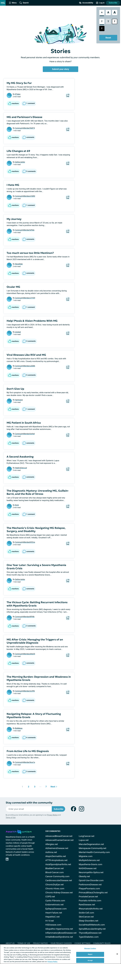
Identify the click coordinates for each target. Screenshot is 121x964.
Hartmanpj (19, 400)
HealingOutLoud (21, 468)
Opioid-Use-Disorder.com (91, 880)
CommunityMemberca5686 (25, 366)
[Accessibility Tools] (86, 3)
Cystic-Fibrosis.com (55, 900)
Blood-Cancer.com (54, 872)
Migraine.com (86, 856)
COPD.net (50, 896)
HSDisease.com (53, 924)
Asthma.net (51, 852)
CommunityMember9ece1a (25, 762)
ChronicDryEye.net (54, 884)
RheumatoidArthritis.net (91, 908)
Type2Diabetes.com (89, 936)
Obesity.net (84, 876)
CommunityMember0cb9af (25, 434)
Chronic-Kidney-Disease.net (59, 892)
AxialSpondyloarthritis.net (58, 864)
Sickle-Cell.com (86, 912)
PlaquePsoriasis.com (89, 888)
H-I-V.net (49, 920)
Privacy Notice (52, 815)
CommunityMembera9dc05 (25, 654)
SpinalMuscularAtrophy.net (92, 928)
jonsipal (18, 332)
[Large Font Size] (108, 12)
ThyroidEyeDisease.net (90, 932)
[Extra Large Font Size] (114, 12)
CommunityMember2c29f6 (25, 691)
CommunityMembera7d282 (25, 196)
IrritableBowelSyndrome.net (59, 936)
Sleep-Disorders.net (88, 920)
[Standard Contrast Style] (101, 21)
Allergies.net (51, 844)
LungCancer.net (86, 836)
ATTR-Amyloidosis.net (56, 860)
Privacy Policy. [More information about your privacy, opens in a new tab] (53, 961)
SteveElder (19, 264)
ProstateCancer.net (88, 896)
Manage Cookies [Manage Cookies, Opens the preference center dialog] (90, 948)
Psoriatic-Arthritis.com (90, 900)
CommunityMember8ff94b (25, 617)
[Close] (117, 954)
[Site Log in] (100, 3)
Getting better (20, 162)
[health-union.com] (19, 831)
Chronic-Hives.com (54, 888)
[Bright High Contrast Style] (114, 21)
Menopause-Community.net (92, 848)
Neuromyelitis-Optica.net (91, 872)
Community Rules (101, 943)
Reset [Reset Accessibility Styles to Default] (108, 37)
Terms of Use (10, 817)
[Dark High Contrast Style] (101, 28)
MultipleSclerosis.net (89, 860)
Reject (90, 954)
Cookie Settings (82, 943)
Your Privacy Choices (61, 943)
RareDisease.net (87, 904)
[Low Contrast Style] (108, 21)
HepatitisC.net (52, 916)
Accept (90, 960)
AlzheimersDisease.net (56, 848)
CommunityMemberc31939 (25, 298)
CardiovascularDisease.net (58, 880)
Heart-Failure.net (53, 912)
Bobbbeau (18, 728)
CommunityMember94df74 (25, 128)
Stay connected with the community (29, 802)
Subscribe (113, 3)
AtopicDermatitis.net (55, 856)
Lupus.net (84, 840)
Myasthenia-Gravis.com (90, 864)
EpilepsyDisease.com (56, 908)
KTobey (17, 94)
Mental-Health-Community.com (94, 852)
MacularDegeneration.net (91, 844)
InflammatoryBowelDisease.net (61, 932)
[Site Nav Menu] (13, 3)
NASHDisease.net (88, 868)
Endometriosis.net (54, 904)
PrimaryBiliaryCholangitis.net (93, 892)
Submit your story (60, 69)
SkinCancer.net (86, 916)
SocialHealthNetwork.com (92, 924)
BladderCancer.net (54, 868)
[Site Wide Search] (24, 3)
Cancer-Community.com (57, 876)
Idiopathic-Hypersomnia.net (59, 928)
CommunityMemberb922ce (25, 542)
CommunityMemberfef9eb (24, 230)
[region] (60, 954)
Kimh (17, 505)
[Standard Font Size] (101, 12)
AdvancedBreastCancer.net (58, 836)
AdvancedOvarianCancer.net (59, 840)
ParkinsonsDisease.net (90, 884)
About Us (10, 943)
